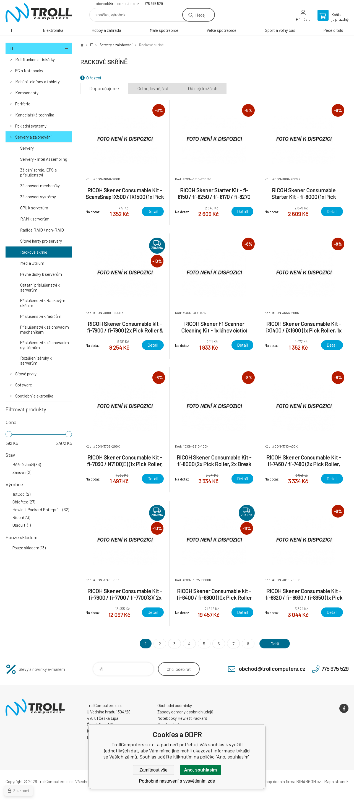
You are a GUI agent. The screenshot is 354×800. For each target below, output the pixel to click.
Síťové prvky (26, 373)
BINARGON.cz (308, 781)
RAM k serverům (35, 218)
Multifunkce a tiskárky (35, 59)
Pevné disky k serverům (41, 274)
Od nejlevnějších (153, 88)
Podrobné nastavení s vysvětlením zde (177, 781)
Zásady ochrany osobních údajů (185, 711)
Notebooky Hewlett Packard (182, 718)
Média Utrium (32, 263)
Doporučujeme (104, 88)
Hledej (200, 14)
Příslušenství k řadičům (40, 316)
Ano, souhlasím (200, 770)
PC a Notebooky (29, 70)
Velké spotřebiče (221, 30)
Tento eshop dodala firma (272, 781)
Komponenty (26, 92)
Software (23, 384)
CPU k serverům (34, 207)
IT (12, 30)
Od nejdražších (202, 88)
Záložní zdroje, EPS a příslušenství (38, 172)
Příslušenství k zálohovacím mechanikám (44, 329)
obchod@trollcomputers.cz (117, 3)
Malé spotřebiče (164, 30)
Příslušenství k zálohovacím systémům (44, 345)
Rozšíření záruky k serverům (36, 360)
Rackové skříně (33, 252)
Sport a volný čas (280, 30)
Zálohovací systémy (38, 196)
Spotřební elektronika (34, 395)
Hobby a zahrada (106, 30)
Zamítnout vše (153, 770)
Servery (27, 148)
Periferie (22, 103)
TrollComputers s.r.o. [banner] (39, 13)
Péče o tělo (333, 30)
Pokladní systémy (30, 125)
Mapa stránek (336, 781)
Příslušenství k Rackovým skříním (42, 303)
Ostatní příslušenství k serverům (40, 287)
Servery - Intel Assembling (43, 159)
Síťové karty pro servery (41, 240)
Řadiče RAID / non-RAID (42, 229)
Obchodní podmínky (174, 705)
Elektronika (53, 30)
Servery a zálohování (33, 136)
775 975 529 (154, 3)
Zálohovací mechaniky (40, 185)
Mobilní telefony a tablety (37, 81)
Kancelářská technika (34, 114)
